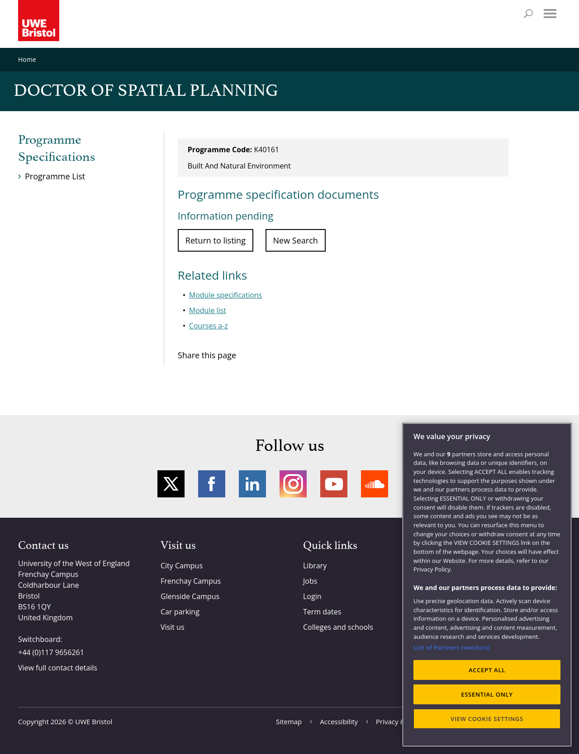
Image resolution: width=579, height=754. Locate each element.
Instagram (293, 483)
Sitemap (289, 721)
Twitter (171, 483)
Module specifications (225, 295)
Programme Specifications (56, 148)
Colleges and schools (338, 627)
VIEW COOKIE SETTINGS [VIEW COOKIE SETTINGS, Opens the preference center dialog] (487, 719)
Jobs (310, 581)
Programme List (55, 176)
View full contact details (57, 668)
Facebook (211, 483)
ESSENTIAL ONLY (487, 694)
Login (312, 596)
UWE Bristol (93, 721)
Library (315, 566)
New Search (295, 240)
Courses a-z (208, 326)
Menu (550, 13)
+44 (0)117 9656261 (51, 652)
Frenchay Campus (191, 581)
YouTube (333, 483)
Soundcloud (374, 483)
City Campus (182, 566)
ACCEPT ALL (487, 670)
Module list (207, 310)
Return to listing (215, 240)
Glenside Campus (190, 596)
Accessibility (339, 721)
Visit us (173, 627)
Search (528, 13)
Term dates (322, 612)
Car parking (180, 612)
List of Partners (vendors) (451, 647)
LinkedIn (252, 483)
